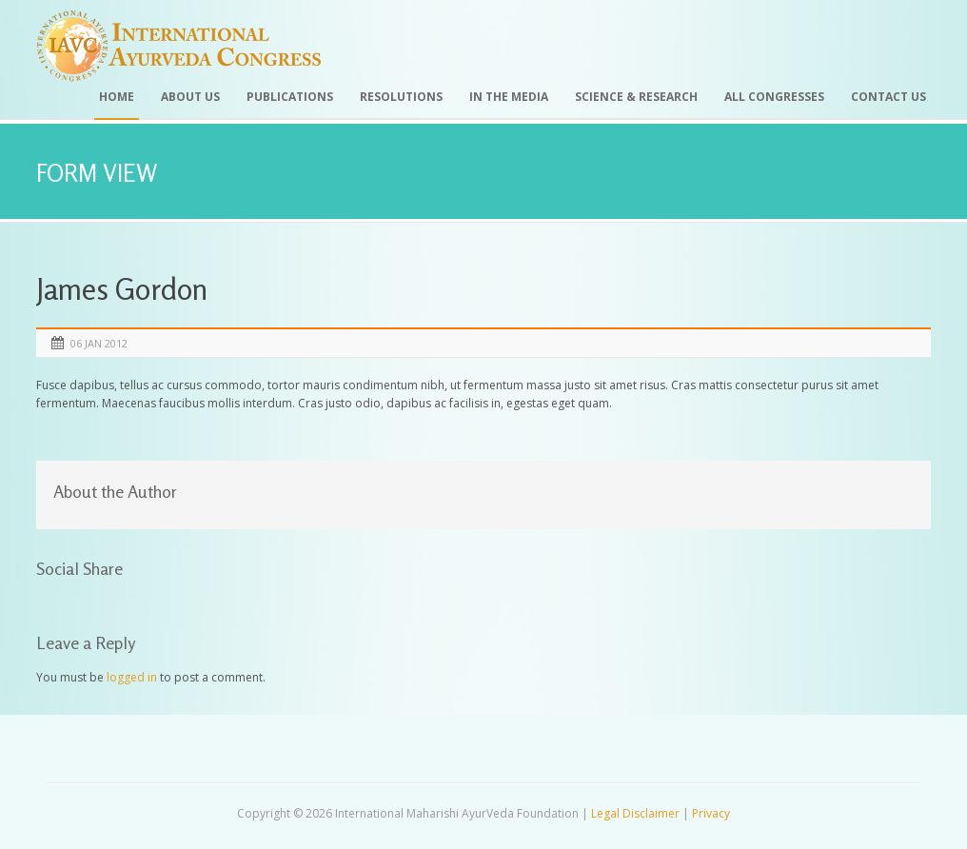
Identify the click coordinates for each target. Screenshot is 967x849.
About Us (190, 97)
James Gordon (122, 288)
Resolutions (401, 97)
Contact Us (888, 97)
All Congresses (774, 97)
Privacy (711, 813)
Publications (290, 97)
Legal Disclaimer (635, 813)
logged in (132, 677)
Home (116, 97)
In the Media (508, 97)
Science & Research (636, 97)
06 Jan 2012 (99, 343)
